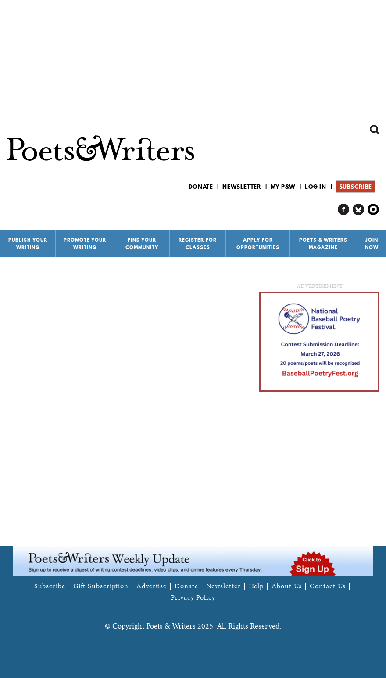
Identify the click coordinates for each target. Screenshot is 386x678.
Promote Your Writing (85, 244)
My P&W (283, 187)
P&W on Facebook (344, 209)
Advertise (151, 586)
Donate (201, 187)
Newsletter (241, 187)
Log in (315, 187)
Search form (374, 129)
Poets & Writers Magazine (323, 244)
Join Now (372, 244)
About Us (287, 586)
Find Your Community (141, 244)
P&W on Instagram (373, 209)
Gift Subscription (101, 586)
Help (256, 586)
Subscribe (355, 187)
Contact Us (328, 586)
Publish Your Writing (27, 244)
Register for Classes (198, 244)
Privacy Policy (193, 597)
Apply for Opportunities (257, 244)
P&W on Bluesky (359, 209)
